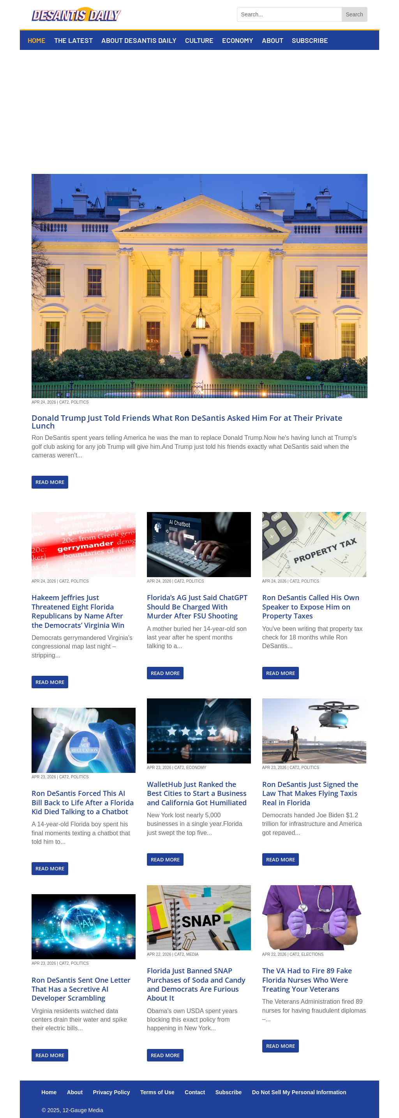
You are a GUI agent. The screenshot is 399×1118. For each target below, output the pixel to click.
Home (37, 40)
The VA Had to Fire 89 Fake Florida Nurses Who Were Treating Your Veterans (307, 980)
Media (192, 954)
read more (49, 481)
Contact (195, 1092)
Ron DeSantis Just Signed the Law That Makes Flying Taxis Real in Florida (310, 793)
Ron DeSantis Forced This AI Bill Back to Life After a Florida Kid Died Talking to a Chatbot (83, 802)
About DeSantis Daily (139, 40)
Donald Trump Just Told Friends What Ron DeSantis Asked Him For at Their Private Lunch (187, 422)
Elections (313, 954)
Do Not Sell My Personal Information (299, 1092)
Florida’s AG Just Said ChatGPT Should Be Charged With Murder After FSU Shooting (197, 606)
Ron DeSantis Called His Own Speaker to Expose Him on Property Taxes (310, 606)
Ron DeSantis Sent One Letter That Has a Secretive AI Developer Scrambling (81, 989)
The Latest (73, 40)
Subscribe (310, 40)
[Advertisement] (199, 108)
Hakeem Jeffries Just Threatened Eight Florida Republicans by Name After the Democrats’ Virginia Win (78, 611)
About (272, 40)
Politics (80, 402)
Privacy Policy (111, 1092)
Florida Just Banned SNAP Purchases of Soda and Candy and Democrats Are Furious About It (196, 984)
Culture (199, 40)
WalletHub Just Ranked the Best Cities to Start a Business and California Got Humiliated (197, 793)
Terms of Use (157, 1092)
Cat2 (64, 402)
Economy (237, 40)
